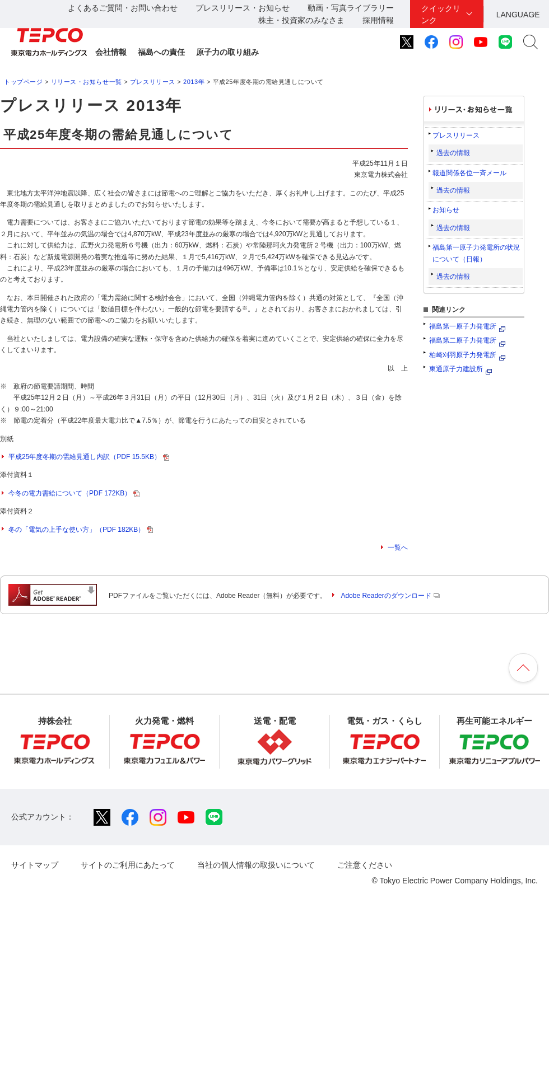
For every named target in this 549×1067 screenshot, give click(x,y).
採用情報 (378, 20)
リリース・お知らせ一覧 (86, 81)
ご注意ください (364, 864)
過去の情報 (453, 153)
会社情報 (111, 52)
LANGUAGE (518, 14)
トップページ (23, 81)
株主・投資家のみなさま (301, 20)
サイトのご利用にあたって (128, 864)
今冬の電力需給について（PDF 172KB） (73, 493)
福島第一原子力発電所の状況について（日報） (476, 253)
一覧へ (398, 547)
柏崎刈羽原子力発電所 (462, 355)
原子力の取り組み (227, 52)
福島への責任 (161, 52)
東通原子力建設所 (456, 369)
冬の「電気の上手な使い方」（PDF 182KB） (80, 530)
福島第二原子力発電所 (462, 340)
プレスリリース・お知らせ (243, 7)
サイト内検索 (530, 42)
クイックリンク (440, 14)
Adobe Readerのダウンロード (390, 596)
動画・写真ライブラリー (351, 7)
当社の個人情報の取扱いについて (256, 864)
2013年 (193, 81)
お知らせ (445, 210)
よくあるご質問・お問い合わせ (123, 7)
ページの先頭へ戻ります (523, 667)
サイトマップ (34, 864)
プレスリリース (152, 81)
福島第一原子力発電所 (462, 326)
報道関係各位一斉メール (469, 173)
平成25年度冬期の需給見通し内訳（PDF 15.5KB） (88, 457)
